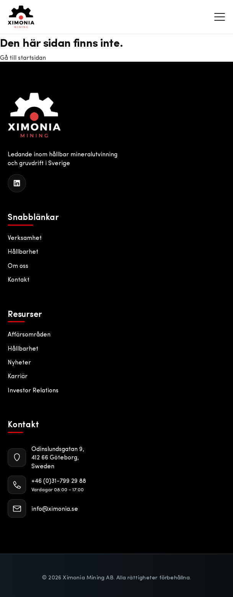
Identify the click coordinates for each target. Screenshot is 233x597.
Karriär (18, 376)
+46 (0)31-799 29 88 (58, 480)
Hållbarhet (23, 251)
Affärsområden (29, 334)
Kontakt (18, 279)
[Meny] (219, 17)
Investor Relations (33, 390)
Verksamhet (25, 237)
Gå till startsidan (23, 57)
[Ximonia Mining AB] (34, 115)
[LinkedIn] (17, 183)
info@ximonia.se (54, 508)
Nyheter (19, 362)
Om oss (18, 265)
